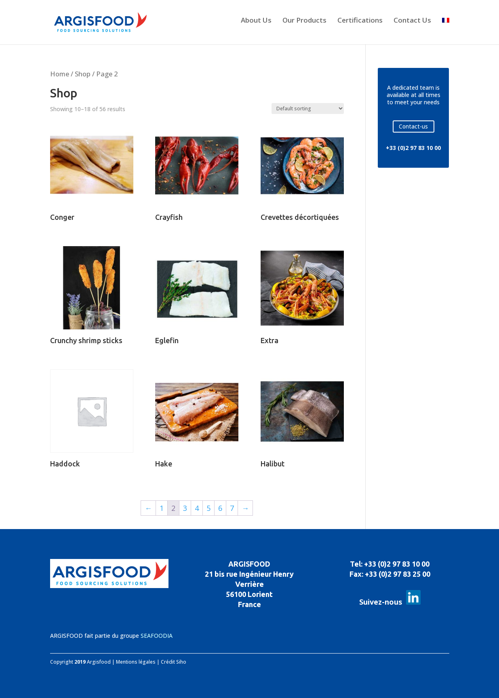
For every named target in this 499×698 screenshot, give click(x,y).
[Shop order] (308, 108)
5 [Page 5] (208, 508)
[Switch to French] (445, 28)
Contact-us (413, 126)
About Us (256, 21)
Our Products (304, 21)
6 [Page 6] (220, 508)
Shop (83, 73)
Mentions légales (136, 661)
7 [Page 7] (232, 508)
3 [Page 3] (185, 508)
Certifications (360, 21)
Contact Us (412, 21)
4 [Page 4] (197, 508)
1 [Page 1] (162, 508)
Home (59, 73)
